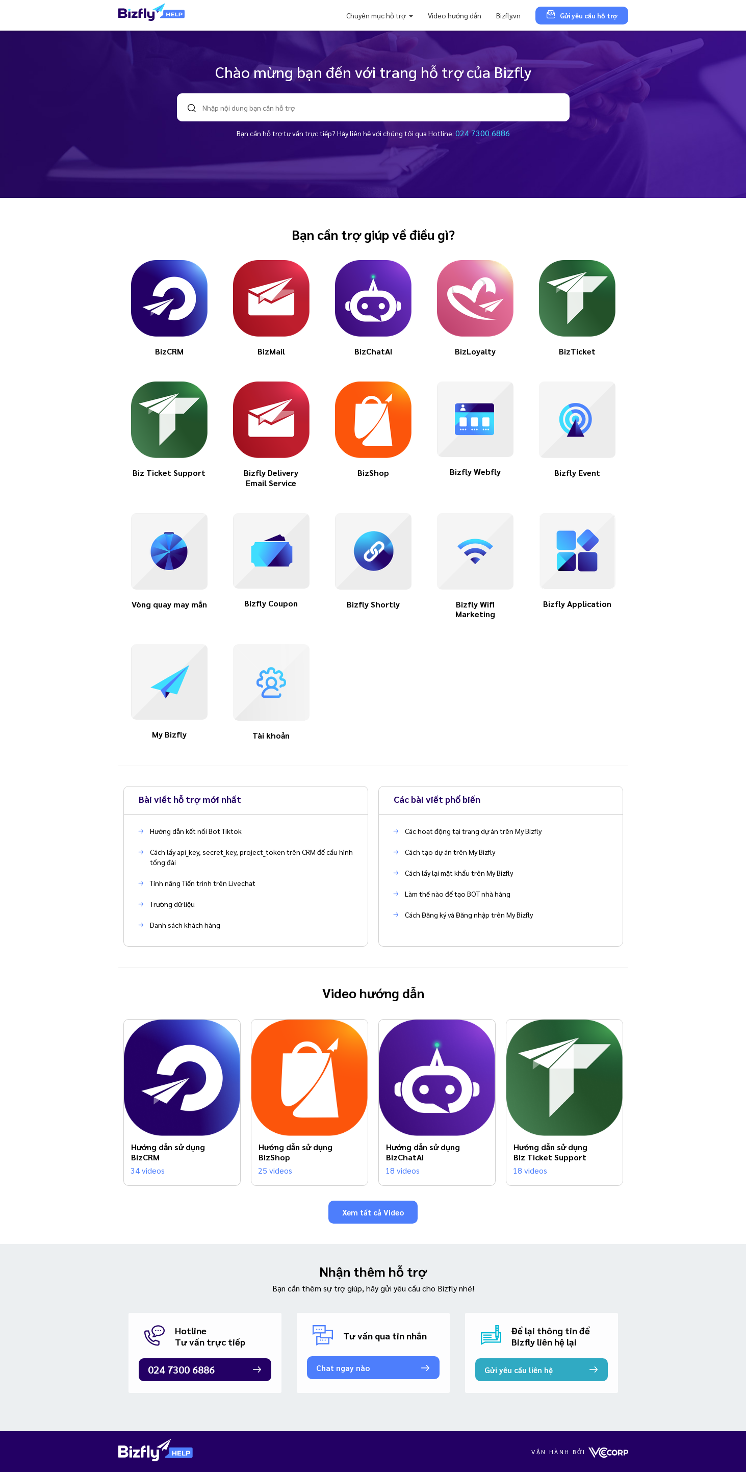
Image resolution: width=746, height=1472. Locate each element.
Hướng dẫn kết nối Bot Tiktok (196, 830)
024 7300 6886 (482, 133)
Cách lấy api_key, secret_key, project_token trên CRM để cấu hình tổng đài (251, 857)
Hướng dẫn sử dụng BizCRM (168, 1151)
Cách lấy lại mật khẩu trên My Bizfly (459, 872)
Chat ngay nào (343, 1368)
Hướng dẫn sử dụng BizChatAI (423, 1151)
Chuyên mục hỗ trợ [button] (376, 15)
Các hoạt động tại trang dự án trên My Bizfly (473, 830)
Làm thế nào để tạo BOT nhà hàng (457, 893)
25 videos (275, 1170)
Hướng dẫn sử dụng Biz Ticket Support (550, 1151)
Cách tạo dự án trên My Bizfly (450, 851)
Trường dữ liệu (172, 903)
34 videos (148, 1170)
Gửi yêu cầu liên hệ (518, 1370)
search (192, 108)
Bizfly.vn (508, 15)
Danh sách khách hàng (185, 924)
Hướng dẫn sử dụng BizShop (295, 1151)
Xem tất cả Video (373, 1212)
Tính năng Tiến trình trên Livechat (202, 882)
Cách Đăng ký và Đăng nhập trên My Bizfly (469, 914)
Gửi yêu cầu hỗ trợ (582, 15)
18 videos (402, 1170)
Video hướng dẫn (454, 15)
